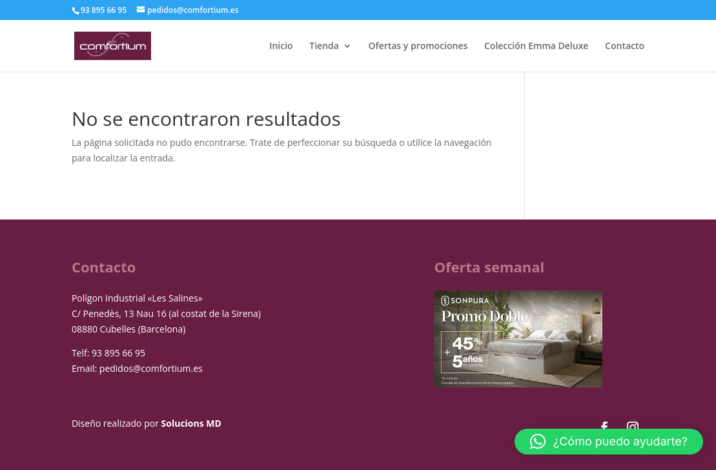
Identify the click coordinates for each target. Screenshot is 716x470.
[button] (609, 442)
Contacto (624, 46)
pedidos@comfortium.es (151, 368)
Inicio (280, 46)
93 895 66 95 (118, 353)
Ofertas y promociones (418, 46)
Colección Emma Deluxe (536, 46)
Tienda (324, 46)
